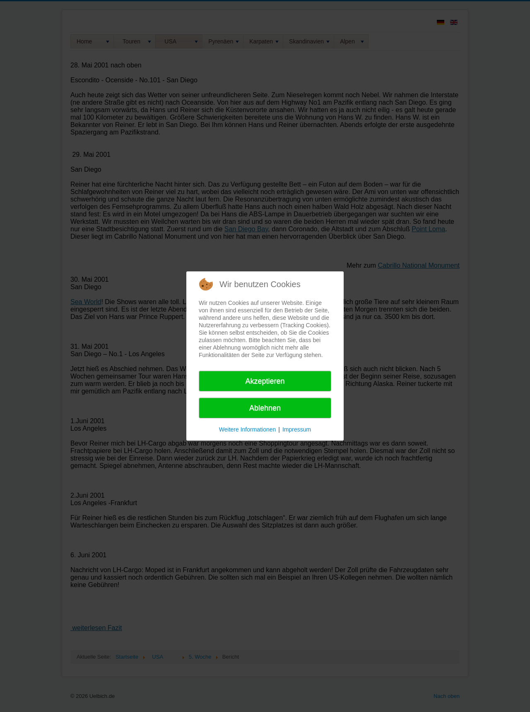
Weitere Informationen (247, 429)
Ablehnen (265, 408)
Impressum (296, 429)
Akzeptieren (264, 381)
